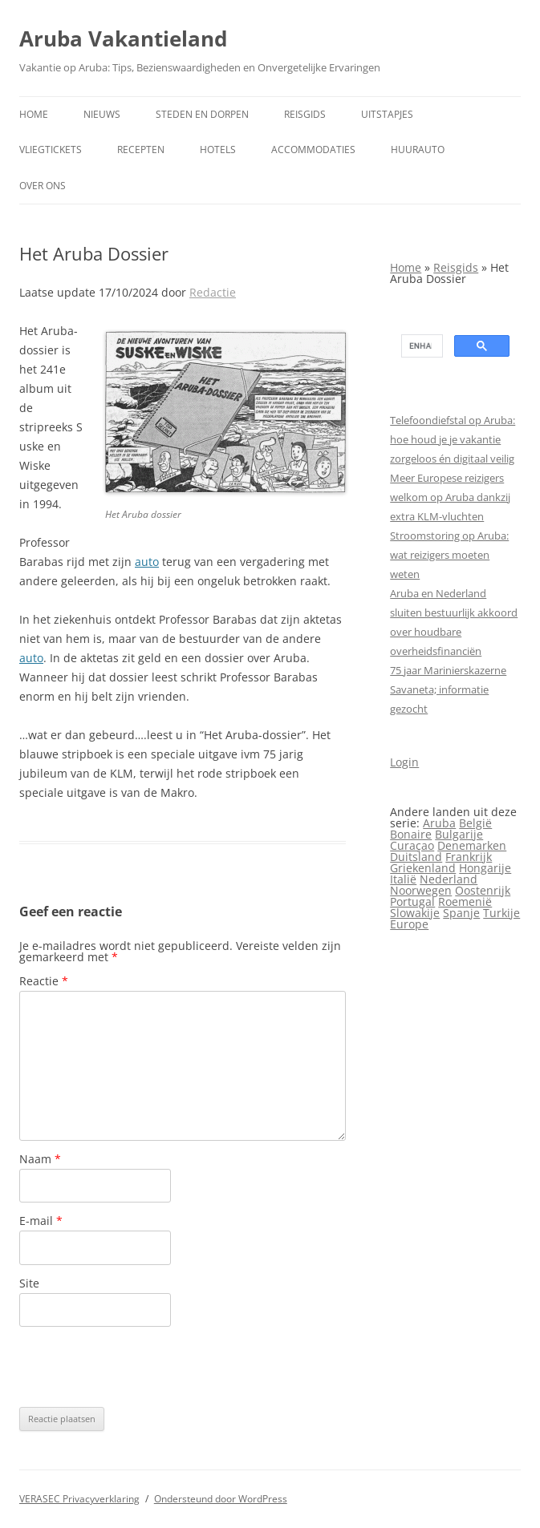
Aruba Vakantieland (123, 38)
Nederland (448, 879)
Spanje (461, 912)
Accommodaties (313, 149)
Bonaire (411, 834)
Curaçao (412, 845)
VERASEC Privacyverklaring (79, 1499)
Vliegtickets (50, 149)
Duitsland (416, 856)
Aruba (439, 823)
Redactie (212, 292)
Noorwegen (421, 890)
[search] (420, 346)
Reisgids (305, 114)
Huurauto (418, 149)
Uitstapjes (387, 114)
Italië (403, 879)
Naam (40, 1158)
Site (29, 1283)
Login (404, 762)
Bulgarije (459, 834)
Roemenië (465, 901)
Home (33, 114)
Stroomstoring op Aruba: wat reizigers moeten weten (449, 554)
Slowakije (415, 912)
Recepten (140, 149)
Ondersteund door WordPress (220, 1499)
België (475, 823)
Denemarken (471, 845)
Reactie (43, 980)
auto (147, 561)
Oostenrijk (482, 890)
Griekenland (423, 867)
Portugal (412, 901)
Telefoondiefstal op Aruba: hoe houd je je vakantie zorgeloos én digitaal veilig (452, 439)
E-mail (41, 1220)
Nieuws (101, 114)
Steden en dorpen (202, 114)
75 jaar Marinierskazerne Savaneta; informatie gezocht (448, 689)
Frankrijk (468, 856)
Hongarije (485, 867)
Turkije (501, 912)
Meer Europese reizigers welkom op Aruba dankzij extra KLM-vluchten (450, 497)
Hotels (218, 149)
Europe (409, 924)
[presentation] (141, 1367)
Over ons (42, 185)
